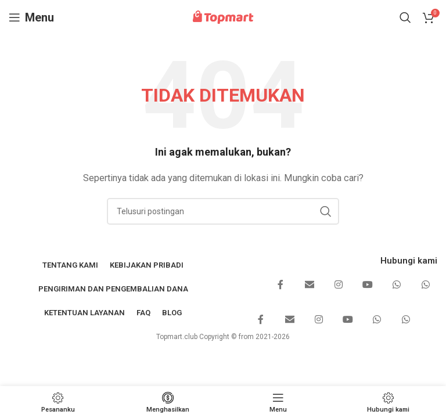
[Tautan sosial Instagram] (338, 285)
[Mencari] (405, 17)
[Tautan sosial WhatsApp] (396, 285)
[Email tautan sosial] (309, 285)
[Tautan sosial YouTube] (367, 285)
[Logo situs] (223, 17)
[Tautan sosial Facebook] (280, 285)
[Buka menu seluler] (31, 17)
